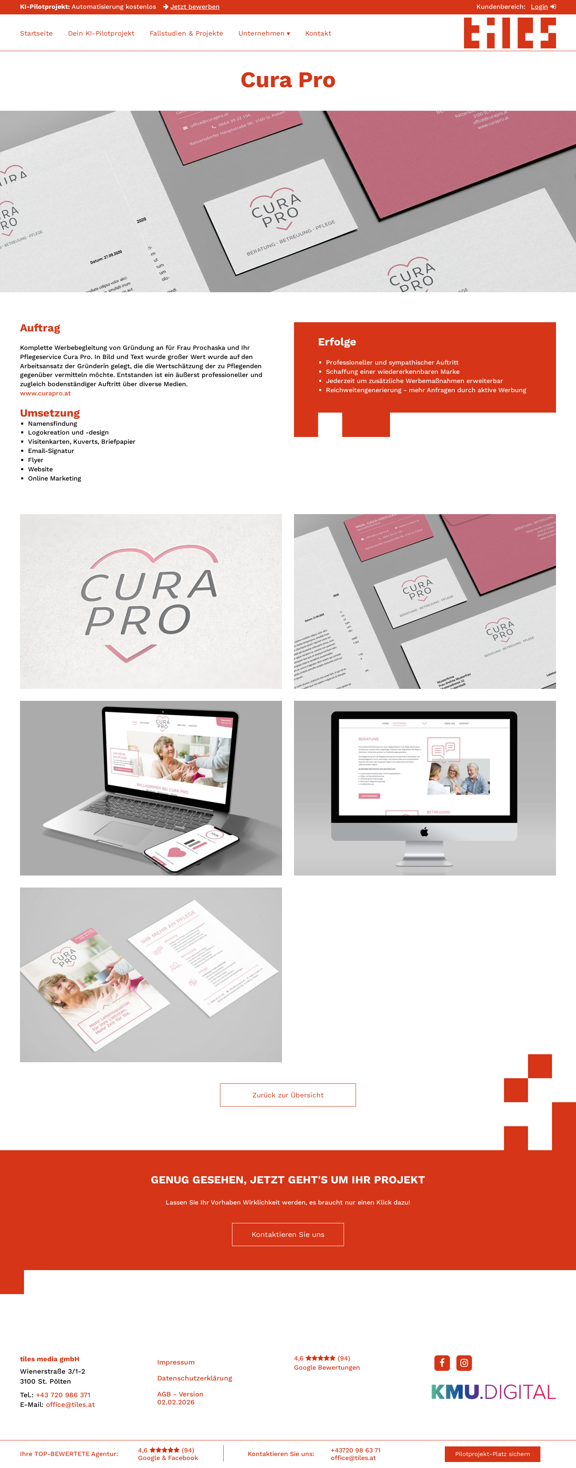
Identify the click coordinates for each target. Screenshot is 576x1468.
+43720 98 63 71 (355, 1450)
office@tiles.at (70, 1408)
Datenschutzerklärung (194, 1382)
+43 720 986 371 (63, 1398)
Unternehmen (264, 33)
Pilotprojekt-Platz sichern (492, 1454)
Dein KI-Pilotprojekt (101, 33)
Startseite (36, 33)
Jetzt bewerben (191, 6)
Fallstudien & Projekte (186, 33)
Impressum (176, 1366)
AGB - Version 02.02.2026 (180, 1402)
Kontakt (318, 33)
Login (543, 6)
